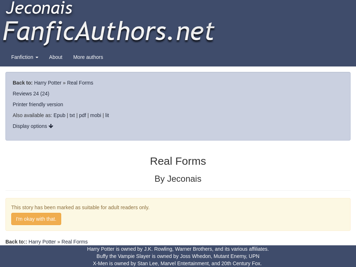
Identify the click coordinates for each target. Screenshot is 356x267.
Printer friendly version (38, 104)
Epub (60, 115)
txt (72, 115)
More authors (88, 57)
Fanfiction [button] (24, 57)
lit (107, 115)
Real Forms (80, 83)
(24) (44, 93)
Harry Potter (47, 83)
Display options (33, 126)
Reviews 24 (26, 93)
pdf (82, 115)
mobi (95, 115)
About (56, 57)
